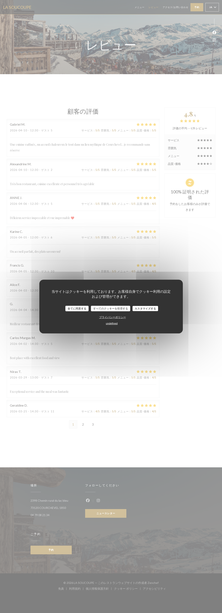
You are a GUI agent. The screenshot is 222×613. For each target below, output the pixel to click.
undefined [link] (111, 323)
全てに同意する (77, 308)
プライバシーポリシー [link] (112, 317)
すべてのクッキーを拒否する (110, 308)
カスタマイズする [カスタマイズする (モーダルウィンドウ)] (145, 308)
